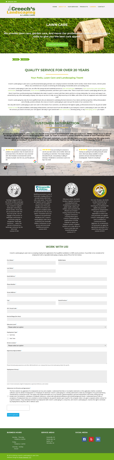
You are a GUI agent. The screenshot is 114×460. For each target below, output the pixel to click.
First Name (10, 260)
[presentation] (18, 407)
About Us (62, 6)
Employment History (13, 369)
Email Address (11, 276)
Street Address (11, 292)
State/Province (63, 300)
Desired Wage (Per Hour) (14, 316)
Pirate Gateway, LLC (25, 457)
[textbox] (55, 327)
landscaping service (91, 109)
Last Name (10, 268)
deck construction (88, 88)
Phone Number (11, 284)
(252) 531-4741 (12, 1)
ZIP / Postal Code (12, 308)
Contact (101, 6)
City (8, 300)
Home (55, 6)
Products (84, 6)
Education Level (12, 324)
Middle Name (62, 260)
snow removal (35, 90)
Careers (93, 6)
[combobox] (57, 327)
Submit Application (13, 415)
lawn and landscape (68, 88)
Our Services (73, 6)
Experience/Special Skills (14, 350)
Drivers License (12, 343)
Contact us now (12, 107)
